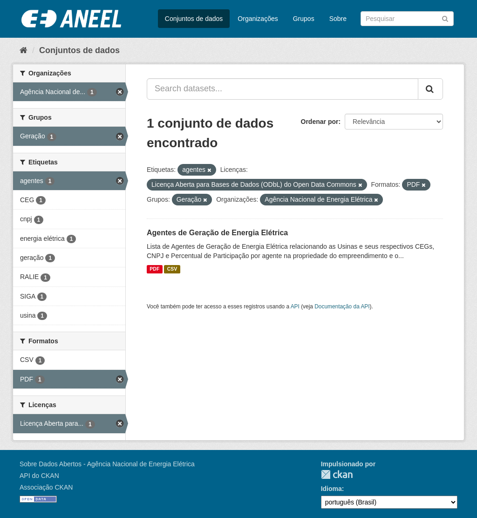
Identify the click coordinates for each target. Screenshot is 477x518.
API (295, 306)
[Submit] (445, 18)
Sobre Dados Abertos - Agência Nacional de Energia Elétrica (107, 464)
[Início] (23, 50)
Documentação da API (341, 306)
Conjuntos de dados (194, 18)
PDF (154, 269)
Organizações (258, 18)
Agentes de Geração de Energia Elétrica (217, 233)
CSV (172, 269)
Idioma (331, 488)
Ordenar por (320, 121)
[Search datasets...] (282, 89)
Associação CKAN (46, 487)
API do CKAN (39, 475)
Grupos (303, 18)
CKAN (337, 474)
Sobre (338, 18)
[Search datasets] (407, 18)
